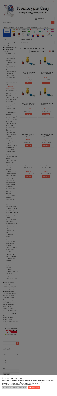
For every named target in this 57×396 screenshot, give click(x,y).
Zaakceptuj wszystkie (34, 387)
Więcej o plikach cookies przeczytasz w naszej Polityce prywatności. (17, 384)
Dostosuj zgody (22, 387)
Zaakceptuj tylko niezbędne (10, 387)
